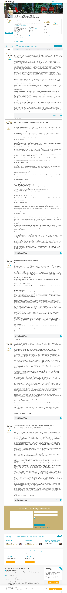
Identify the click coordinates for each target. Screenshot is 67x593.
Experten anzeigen (10, 562)
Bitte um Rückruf (38, 517)
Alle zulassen (55, 582)
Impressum (8, 588)
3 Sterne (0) (38, 49)
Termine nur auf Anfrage (33, 28)
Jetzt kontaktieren (57, 4)
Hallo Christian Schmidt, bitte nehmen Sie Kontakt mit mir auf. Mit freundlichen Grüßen (21, 519)
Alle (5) (8, 49)
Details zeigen (41, 591)
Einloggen (60, 1)
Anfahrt (17, 32)
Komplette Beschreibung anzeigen (20, 25)
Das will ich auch (54, 1)
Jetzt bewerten (9, 32)
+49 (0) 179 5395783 (19, 37)
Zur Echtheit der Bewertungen (8, 29)
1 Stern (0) (58, 49)
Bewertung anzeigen (46, 35)
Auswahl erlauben (55, 585)
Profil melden (47, 532)
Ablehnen (55, 588)
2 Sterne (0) (48, 49)
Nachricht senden (39, 525)
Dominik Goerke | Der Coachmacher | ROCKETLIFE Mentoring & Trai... (52, 540)
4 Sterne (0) (28, 49)
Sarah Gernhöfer (9, 540)
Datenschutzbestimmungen (14, 588)
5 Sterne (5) (18, 49)
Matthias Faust (28, 540)
